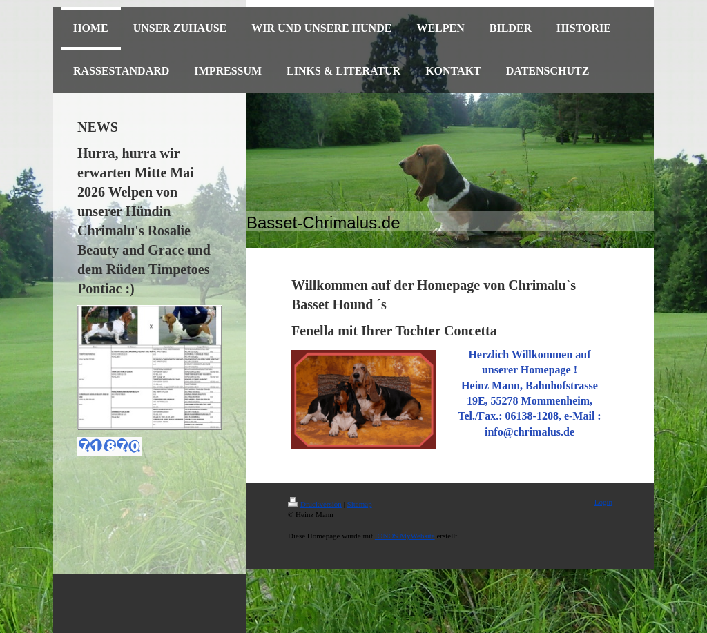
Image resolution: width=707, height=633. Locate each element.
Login (603, 502)
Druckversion (315, 504)
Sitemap (359, 504)
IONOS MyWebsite (405, 536)
